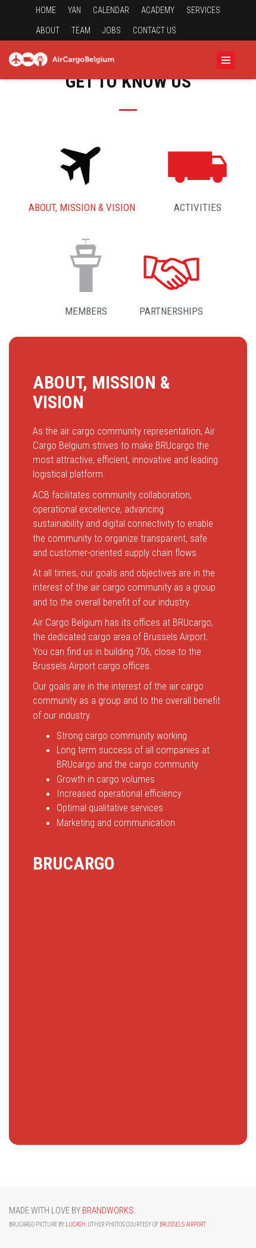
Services (203, 10)
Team (80, 30)
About (48, 30)
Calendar (111, 10)
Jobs (111, 30)
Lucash (75, 1224)
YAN (74, 10)
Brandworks (108, 1210)
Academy (157, 10)
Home (46, 10)
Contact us (154, 30)
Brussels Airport (182, 1224)
